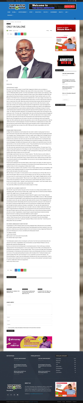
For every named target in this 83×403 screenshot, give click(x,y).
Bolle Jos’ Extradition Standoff (68, 93)
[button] (74, 18)
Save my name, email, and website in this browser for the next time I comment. (24, 327)
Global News (9, 289)
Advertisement (25, 289)
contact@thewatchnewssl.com (36, 393)
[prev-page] (7, 297)
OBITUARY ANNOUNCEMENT (68, 73)
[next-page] (9, 297)
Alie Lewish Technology (33, 401)
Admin (10, 30)
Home (8, 21)
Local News (12, 21)
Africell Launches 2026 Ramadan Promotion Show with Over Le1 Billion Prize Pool (28, 292)
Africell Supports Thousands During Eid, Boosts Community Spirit (68, 81)
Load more (65, 99)
